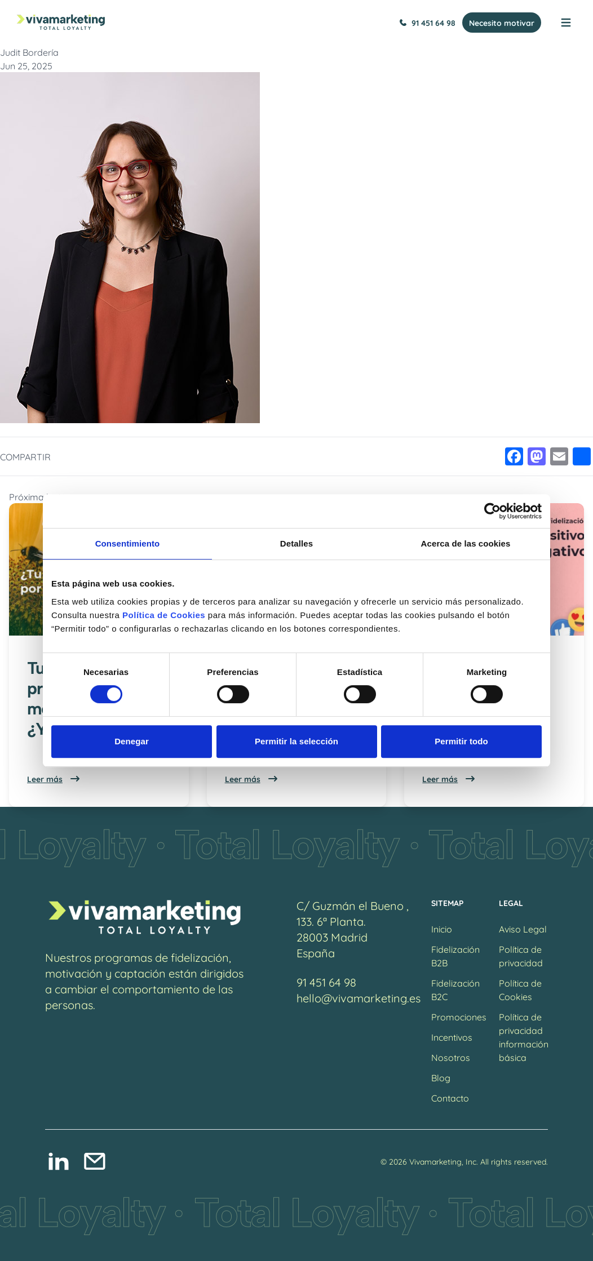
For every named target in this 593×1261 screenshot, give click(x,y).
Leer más (54, 778)
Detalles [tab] (296, 543)
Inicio (441, 928)
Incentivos (451, 1036)
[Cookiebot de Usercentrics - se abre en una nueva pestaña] (492, 511)
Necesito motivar (501, 22)
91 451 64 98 (427, 22)
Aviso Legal (523, 928)
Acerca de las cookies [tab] (466, 543)
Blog (440, 1077)
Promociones (458, 1016)
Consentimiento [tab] (127, 543)
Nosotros (450, 1057)
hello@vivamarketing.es (358, 997)
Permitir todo (461, 741)
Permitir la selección (296, 741)
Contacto (450, 1097)
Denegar (131, 741)
